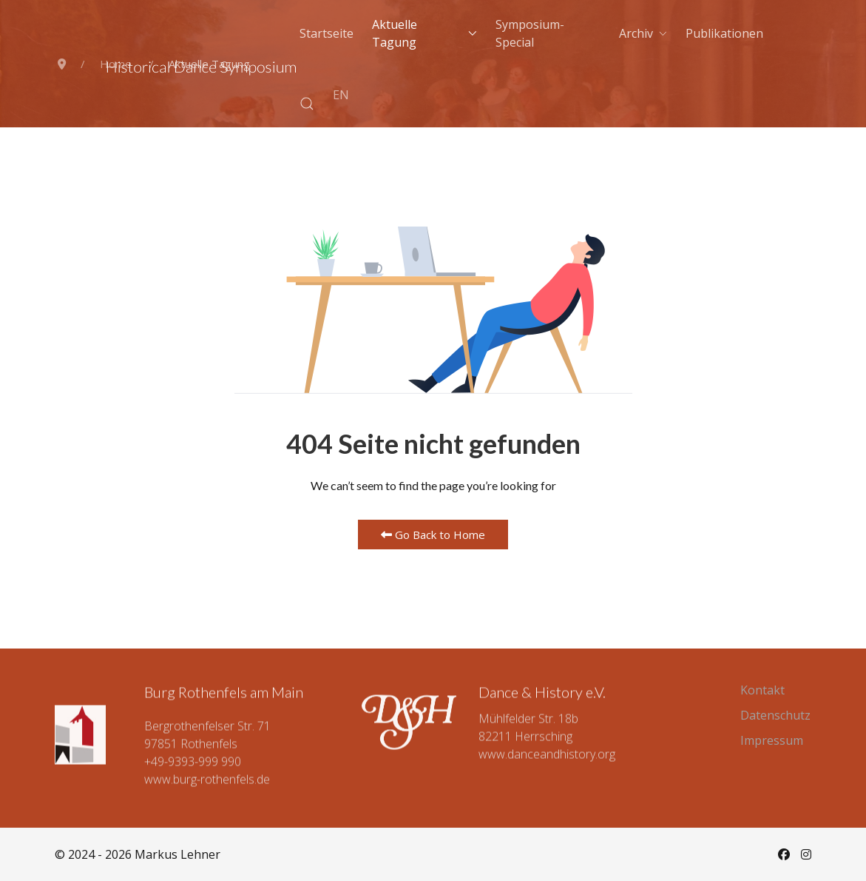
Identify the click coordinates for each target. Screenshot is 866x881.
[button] (307, 104)
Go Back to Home (433, 534)
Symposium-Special (529, 33)
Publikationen (724, 33)
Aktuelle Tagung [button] (424, 33)
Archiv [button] (643, 33)
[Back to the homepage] (202, 69)
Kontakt (762, 690)
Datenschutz (775, 715)
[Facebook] (784, 854)
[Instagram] (806, 854)
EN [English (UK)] (341, 95)
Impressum (771, 740)
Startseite (326, 33)
